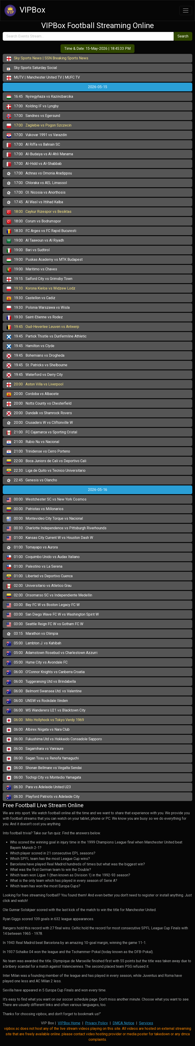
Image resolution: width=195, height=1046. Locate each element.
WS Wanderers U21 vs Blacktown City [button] (46, 710)
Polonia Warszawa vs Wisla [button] (38, 307)
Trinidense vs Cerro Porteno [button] (38, 451)
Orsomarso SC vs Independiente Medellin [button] (49, 595)
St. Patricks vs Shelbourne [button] (37, 365)
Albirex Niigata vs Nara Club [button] (38, 729)
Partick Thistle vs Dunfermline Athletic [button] (46, 336)
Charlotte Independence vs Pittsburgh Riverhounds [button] (56, 528)
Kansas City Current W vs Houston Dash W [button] (50, 537)
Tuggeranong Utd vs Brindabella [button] (41, 681)
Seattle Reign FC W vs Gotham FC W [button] (45, 624)
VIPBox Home (69, 1023)
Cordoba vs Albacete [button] (33, 394)
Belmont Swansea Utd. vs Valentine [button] (44, 691)
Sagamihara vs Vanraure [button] (35, 748)
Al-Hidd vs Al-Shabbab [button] (34, 163)
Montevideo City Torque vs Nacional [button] (45, 518)
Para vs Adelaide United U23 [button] (39, 787)
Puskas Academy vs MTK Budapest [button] (45, 259)
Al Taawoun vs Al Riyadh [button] (35, 240)
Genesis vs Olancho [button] (32, 480)
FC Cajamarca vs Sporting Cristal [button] (42, 432)
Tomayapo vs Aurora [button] (32, 547)
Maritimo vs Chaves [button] (32, 269)
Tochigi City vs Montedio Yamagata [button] (44, 777)
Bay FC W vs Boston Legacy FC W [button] (43, 605)
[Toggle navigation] (185, 10)
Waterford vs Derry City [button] (35, 374)
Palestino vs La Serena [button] (34, 566)
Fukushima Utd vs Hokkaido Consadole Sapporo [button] (54, 739)
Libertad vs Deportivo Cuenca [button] (40, 576)
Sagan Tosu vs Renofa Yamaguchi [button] (43, 758)
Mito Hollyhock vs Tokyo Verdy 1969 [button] (45, 720)
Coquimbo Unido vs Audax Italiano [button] (43, 557)
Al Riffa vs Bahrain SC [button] (33, 144)
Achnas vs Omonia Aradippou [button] (39, 173)
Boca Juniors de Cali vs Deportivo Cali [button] (46, 461)
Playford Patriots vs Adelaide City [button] (43, 796)
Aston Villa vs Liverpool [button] (35, 384)
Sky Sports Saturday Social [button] (32, 68)
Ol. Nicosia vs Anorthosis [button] (36, 192)
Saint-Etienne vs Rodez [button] (35, 317)
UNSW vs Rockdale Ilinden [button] (37, 700)
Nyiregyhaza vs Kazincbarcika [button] (40, 96)
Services (146, 1023)
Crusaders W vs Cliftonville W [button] (40, 422)
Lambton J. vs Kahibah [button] (34, 643)
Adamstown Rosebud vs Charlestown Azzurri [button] (52, 653)
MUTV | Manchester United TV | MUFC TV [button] (43, 77)
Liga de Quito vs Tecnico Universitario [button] (46, 470)
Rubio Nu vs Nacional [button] (33, 442)
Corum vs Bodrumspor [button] (34, 221)
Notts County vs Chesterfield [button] (39, 403)
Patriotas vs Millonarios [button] (35, 509)
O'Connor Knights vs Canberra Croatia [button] (46, 672)
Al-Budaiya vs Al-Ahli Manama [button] (40, 154)
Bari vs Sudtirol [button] (28, 250)
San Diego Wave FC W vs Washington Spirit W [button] (53, 614)
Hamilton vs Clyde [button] (30, 346)
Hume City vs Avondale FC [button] (37, 662)
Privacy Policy (96, 1023)
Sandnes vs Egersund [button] (33, 116)
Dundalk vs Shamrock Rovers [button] (39, 413)
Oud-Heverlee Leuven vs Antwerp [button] (43, 326)
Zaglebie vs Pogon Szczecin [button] (39, 125)
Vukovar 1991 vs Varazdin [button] (37, 135)
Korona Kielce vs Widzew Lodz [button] (41, 288)
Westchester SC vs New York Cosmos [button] (46, 499)
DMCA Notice (123, 1023)
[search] (88, 36)
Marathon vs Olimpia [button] (32, 633)
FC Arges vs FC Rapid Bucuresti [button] (41, 231)
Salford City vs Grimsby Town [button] (39, 279)
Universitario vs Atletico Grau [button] (39, 585)
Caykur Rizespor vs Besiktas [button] (39, 211)
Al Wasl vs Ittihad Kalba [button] (35, 202)
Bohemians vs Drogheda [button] (35, 355)
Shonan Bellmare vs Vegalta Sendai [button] (44, 768)
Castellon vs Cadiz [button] (31, 298)
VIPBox (24, 10)
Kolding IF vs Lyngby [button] (33, 106)
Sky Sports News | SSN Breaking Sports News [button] (47, 58)
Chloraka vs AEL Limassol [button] (37, 183)
